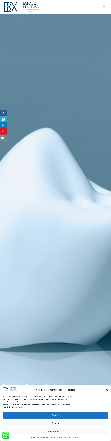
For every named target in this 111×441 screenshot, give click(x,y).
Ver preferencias (55, 431)
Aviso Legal (76, 437)
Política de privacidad (62, 437)
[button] (106, 389)
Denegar (55, 423)
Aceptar (55, 415)
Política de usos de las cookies (42, 437)
